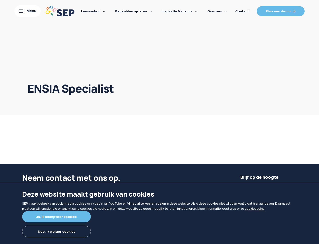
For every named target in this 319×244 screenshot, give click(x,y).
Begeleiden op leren (131, 11)
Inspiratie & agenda (177, 11)
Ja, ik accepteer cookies (56, 216)
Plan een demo (278, 11)
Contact (242, 11)
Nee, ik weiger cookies (56, 231)
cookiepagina (255, 208)
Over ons (214, 11)
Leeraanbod (90, 11)
